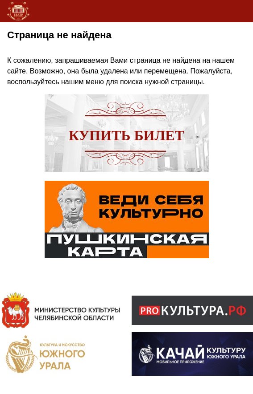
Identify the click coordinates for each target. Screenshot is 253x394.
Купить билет (126, 135)
